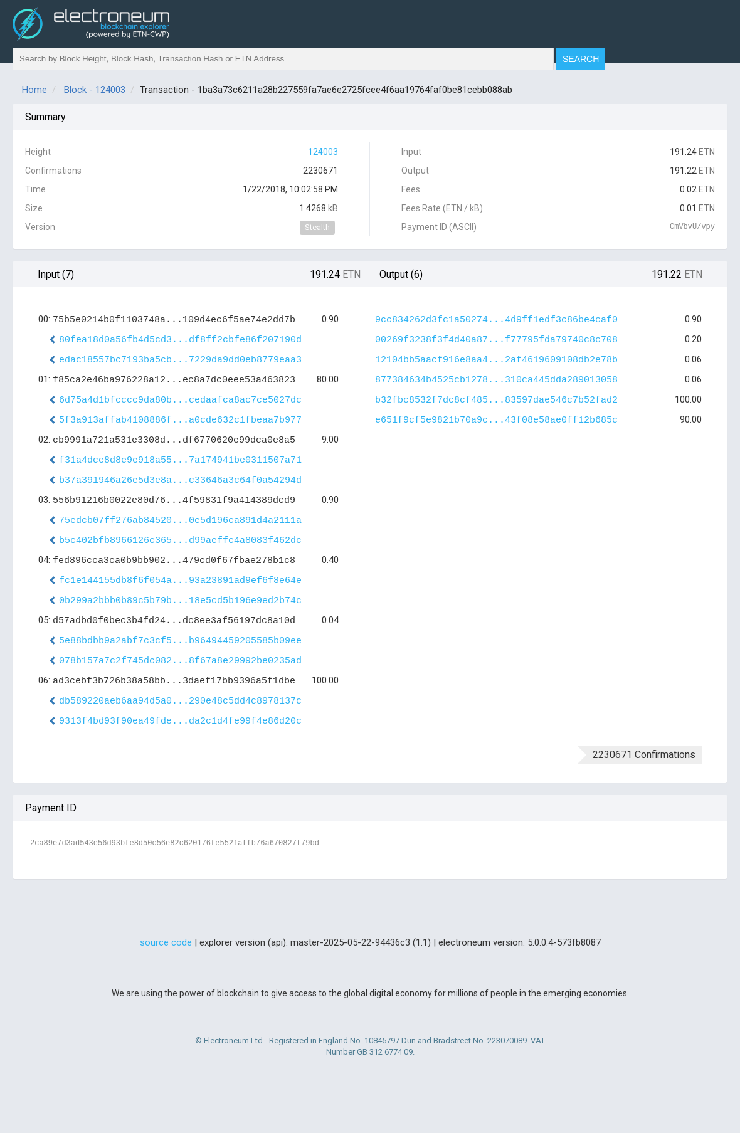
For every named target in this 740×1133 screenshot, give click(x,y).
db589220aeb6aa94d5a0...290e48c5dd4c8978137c (180, 701)
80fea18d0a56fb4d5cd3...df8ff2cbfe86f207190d (180, 340)
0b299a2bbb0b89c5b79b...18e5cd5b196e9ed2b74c (180, 601)
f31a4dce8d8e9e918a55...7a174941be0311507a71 (180, 460)
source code (166, 942)
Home (34, 89)
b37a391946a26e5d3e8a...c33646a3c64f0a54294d (180, 480)
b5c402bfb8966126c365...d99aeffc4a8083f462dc (180, 540)
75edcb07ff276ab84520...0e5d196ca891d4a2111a (180, 520)
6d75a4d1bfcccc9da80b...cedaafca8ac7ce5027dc (180, 400)
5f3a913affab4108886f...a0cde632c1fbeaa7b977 (180, 420)
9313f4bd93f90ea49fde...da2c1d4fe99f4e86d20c (180, 721)
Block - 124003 (94, 89)
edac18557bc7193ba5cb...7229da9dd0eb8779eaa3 (180, 360)
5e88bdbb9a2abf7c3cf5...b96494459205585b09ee (180, 641)
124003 (323, 152)
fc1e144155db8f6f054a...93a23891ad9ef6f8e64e (180, 581)
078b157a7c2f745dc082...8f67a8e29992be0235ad (180, 661)
